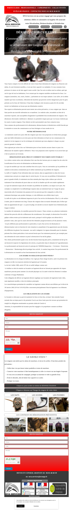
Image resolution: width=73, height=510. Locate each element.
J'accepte (20, 506)
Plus (65, 26)
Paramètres (36, 506)
